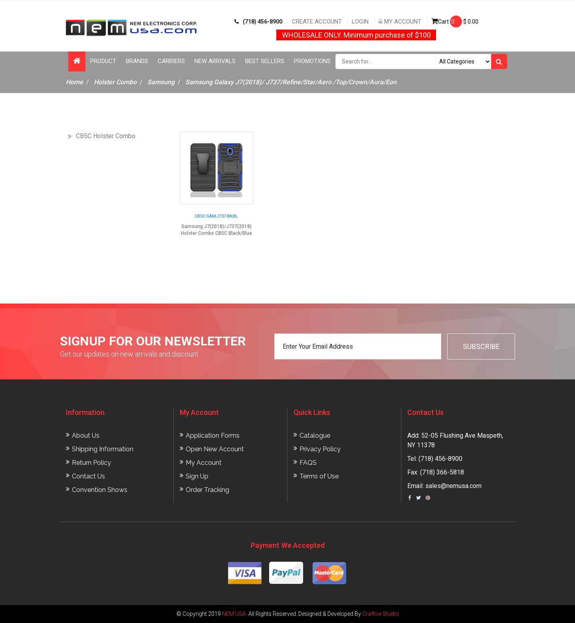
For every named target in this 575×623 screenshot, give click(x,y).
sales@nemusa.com (453, 486)
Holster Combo (115, 82)
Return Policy (91, 462)
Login (360, 21)
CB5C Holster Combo (105, 136)
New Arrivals (215, 61)
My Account (400, 21)
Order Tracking (207, 490)
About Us (85, 435)
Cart (454, 21)
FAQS (308, 462)
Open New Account (215, 449)
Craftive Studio (380, 614)
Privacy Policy (320, 449)
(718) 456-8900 (258, 21)
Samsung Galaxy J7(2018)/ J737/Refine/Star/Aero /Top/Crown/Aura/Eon (291, 82)
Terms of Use (319, 476)
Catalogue (314, 435)
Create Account (317, 21)
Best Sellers (264, 61)
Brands (137, 61)
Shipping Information (102, 449)
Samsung (160, 82)
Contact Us (88, 476)
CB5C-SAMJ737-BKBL (216, 216)
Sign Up (197, 476)
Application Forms (213, 435)
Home (74, 82)
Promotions (312, 61)
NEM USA (234, 614)
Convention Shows (99, 490)
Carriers (171, 61)
